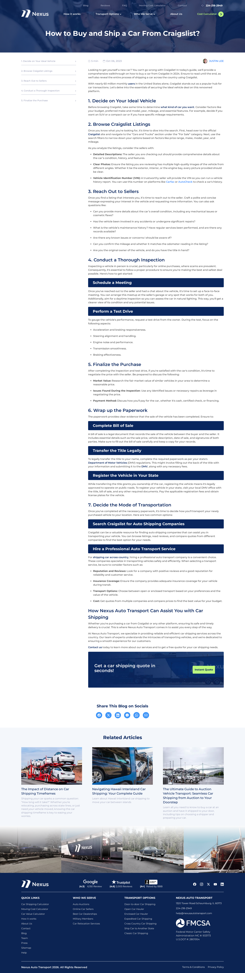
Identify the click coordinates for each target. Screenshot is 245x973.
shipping (99, 557)
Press (24, 942)
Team (24, 938)
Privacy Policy (216, 966)
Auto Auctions (81, 904)
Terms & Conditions (193, 966)
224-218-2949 (211, 5)
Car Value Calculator (33, 913)
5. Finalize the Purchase (34, 100)
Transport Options (108, 14)
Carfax (170, 181)
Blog (85, 5)
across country (119, 557)
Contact (182, 5)
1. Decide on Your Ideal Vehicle (38, 61)
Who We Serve (144, 14)
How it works (72, 14)
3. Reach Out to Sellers (34, 80)
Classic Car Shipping (136, 933)
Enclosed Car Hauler (136, 913)
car (107, 557)
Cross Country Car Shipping (140, 923)
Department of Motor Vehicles (107, 462)
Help (24, 952)
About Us (176, 14)
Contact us (95, 647)
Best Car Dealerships (85, 913)
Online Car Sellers (83, 909)
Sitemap (26, 947)
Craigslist (94, 134)
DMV (144, 466)
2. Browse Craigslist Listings (36, 71)
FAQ (124, 5)
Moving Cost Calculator (152, 5)
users (131, 83)
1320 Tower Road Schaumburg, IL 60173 (199, 903)
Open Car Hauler (134, 909)
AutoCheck (185, 181)
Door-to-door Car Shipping (139, 904)
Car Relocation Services (86, 923)
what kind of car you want (177, 107)
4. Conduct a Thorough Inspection (40, 90)
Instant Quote (204, 669)
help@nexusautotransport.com (194, 913)
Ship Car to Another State (139, 928)
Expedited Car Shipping (138, 918)
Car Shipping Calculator (35, 904)
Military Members (83, 918)
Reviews (105, 5)
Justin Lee (216, 61)
